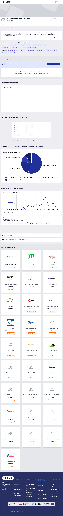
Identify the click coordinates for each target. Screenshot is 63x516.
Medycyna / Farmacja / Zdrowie (8, 52)
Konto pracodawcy (30, 488)
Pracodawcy (8, 27)
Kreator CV (40, 483)
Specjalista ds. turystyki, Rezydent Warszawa (37, 45)
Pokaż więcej (57, 37)
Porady (15, 486)
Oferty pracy (17, 481)
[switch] (54, 64)
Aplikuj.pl (2, 27)
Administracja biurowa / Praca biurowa (16, 50)
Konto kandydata (18, 489)
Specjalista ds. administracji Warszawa (18, 45)
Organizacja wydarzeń (56, 489)
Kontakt (52, 484)
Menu (58, 2)
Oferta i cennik (29, 481)
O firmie (52, 481)
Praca (4, 23)
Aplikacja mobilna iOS (43, 498)
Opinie (9, 23)
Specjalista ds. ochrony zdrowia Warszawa (27, 47)
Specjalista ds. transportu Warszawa (9, 47)
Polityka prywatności (55, 486)
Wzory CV (40, 485)
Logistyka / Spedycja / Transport (51, 50)
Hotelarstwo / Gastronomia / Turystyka (34, 50)
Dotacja (52, 494)
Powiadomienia (17, 495)
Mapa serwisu (54, 496)
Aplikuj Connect (54, 491)
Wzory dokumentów (43, 488)
